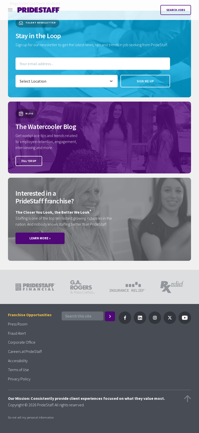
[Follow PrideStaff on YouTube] (185, 322)
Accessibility (18, 360)
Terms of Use (18, 369)
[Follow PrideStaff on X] (170, 322)
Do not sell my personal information (31, 417)
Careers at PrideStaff (25, 351)
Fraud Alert (17, 333)
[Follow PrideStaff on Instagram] (155, 322)
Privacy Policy (19, 378)
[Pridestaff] (38, 10)
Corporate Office (21, 342)
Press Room (17, 323)
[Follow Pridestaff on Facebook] (125, 322)
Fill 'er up (28, 161)
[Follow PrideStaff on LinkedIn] (140, 322)
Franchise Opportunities (30, 314)
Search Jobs (175, 10)
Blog (26, 114)
